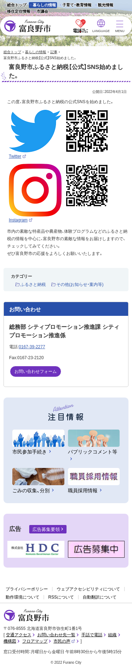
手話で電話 (91, 634)
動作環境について (22, 597)
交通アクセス (18, 634)
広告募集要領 (46, 529)
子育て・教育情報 (77, 5)
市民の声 (64, 641)
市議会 (42, 11)
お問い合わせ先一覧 (56, 634)
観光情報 (103, 5)
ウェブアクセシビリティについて (88, 589)
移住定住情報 (16, 11)
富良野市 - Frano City (27, 26)
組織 (112, 634)
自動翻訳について (100, 597)
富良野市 (26, 615)
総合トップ (16, 5)
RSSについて (61, 597)
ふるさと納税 (33, 284)
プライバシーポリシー (27, 589)
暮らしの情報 (44, 5)
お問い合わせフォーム (35, 371)
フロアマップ (35, 641)
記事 (53, 52)
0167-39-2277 (32, 346)
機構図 (10, 641)
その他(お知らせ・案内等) (79, 284)
